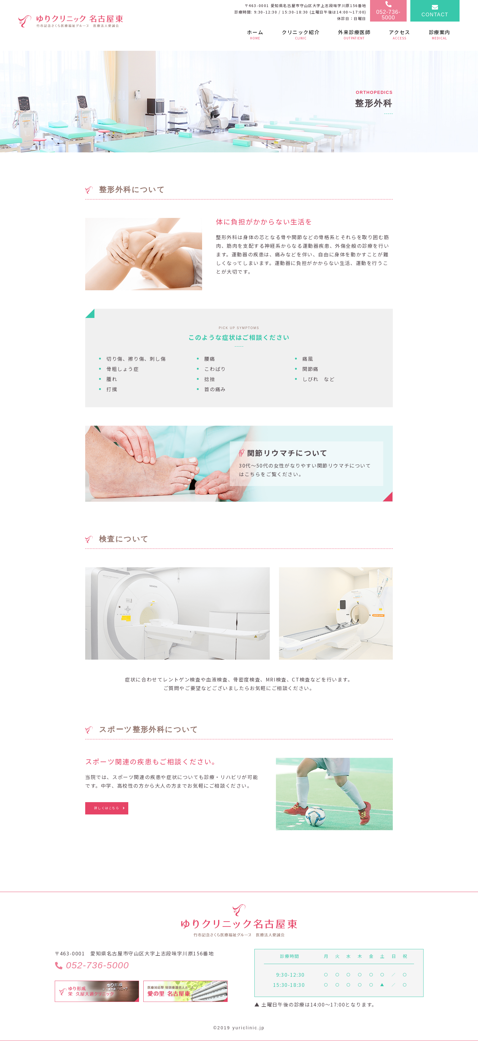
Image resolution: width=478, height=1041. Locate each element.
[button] (439, 35)
